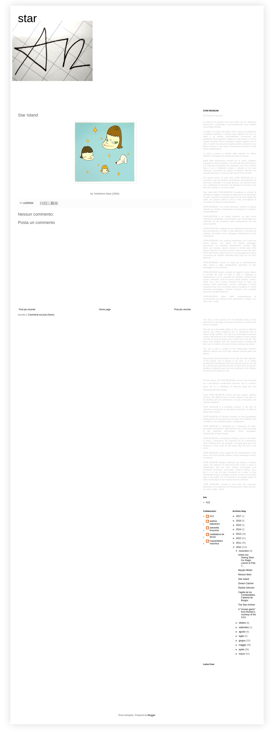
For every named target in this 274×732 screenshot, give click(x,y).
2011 (239, 542)
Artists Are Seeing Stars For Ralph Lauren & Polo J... (246, 560)
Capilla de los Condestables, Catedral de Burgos (246, 596)
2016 (239, 520)
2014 (239, 529)
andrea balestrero (215, 522)
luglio (242, 636)
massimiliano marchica (216, 542)
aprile (242, 649)
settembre (244, 627)
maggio (243, 645)
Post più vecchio (182, 309)
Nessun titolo (244, 574)
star (27, 18)
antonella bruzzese (214, 529)
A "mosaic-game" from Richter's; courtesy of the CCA (247, 613)
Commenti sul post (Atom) (41, 314)
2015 (239, 525)
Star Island (243, 579)
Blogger (151, 715)
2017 (239, 516)
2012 (239, 538)
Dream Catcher (245, 583)
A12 (208, 502)
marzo (242, 654)
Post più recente (27, 309)
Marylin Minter (245, 570)
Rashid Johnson (246, 587)
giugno (242, 640)
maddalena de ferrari (217, 535)
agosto (242, 631)
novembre (244, 551)
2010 (239, 547)
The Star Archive (246, 604)
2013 (239, 534)
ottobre (242, 623)
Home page (105, 309)
